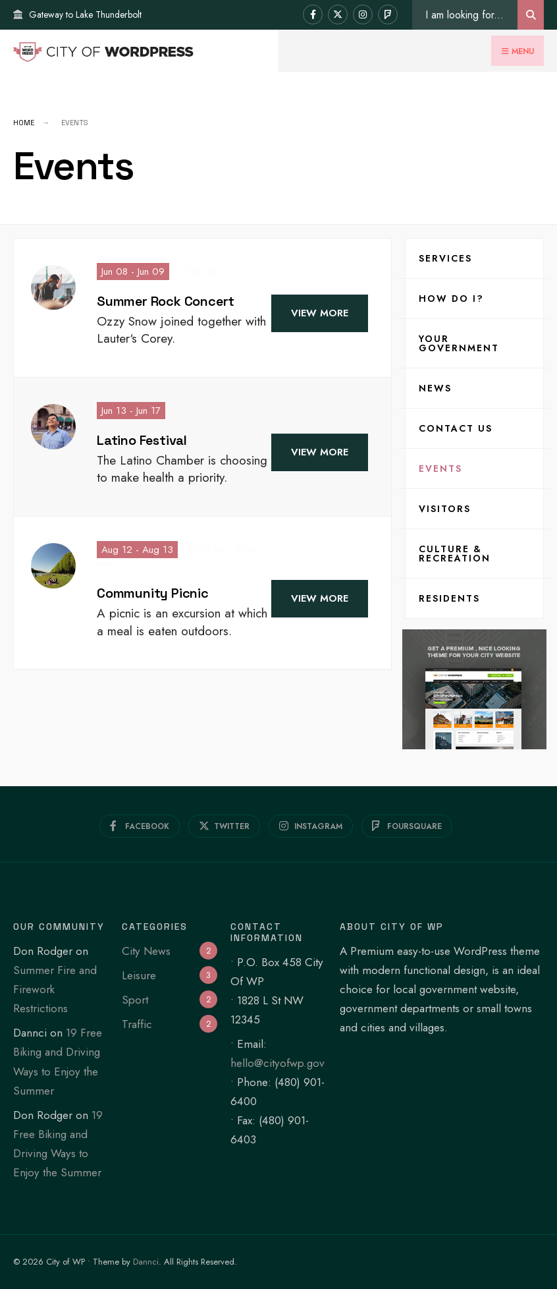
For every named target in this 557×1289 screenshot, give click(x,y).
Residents (449, 598)
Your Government (459, 343)
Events (440, 468)
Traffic (137, 1024)
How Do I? (451, 298)
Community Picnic (153, 593)
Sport (135, 1000)
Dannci (146, 1261)
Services (445, 258)
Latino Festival (142, 440)
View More (319, 313)
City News (146, 951)
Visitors (445, 508)
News (435, 388)
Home (23, 122)
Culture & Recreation (455, 553)
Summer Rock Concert (165, 301)
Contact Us (455, 428)
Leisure (139, 975)
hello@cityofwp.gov (277, 1063)
